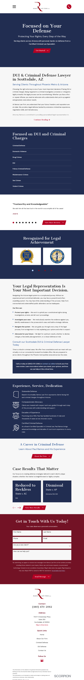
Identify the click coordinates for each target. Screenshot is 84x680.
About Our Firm (42, 640)
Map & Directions (42, 627)
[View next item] (19, 509)
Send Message (42, 578)
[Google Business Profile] (41, 662)
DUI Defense (42, 648)
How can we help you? (21, 553)
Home (42, 636)
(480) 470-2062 (42, 608)
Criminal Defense (42, 644)
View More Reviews (54, 223)
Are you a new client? (21, 546)
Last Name (47, 533)
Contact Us (42, 652)
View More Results (34, 509)
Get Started (42, 51)
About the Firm (42, 457)
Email (45, 540)
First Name (17, 533)
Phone (15, 540)
